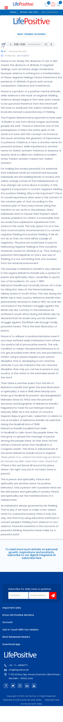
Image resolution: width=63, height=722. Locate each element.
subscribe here (31, 558)
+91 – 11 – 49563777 (18, 665)
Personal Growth (18, 51)
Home (13, 12)
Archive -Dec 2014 (29, 12)
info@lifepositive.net (18, 669)
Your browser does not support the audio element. (30, 44)
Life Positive (23, 55)
